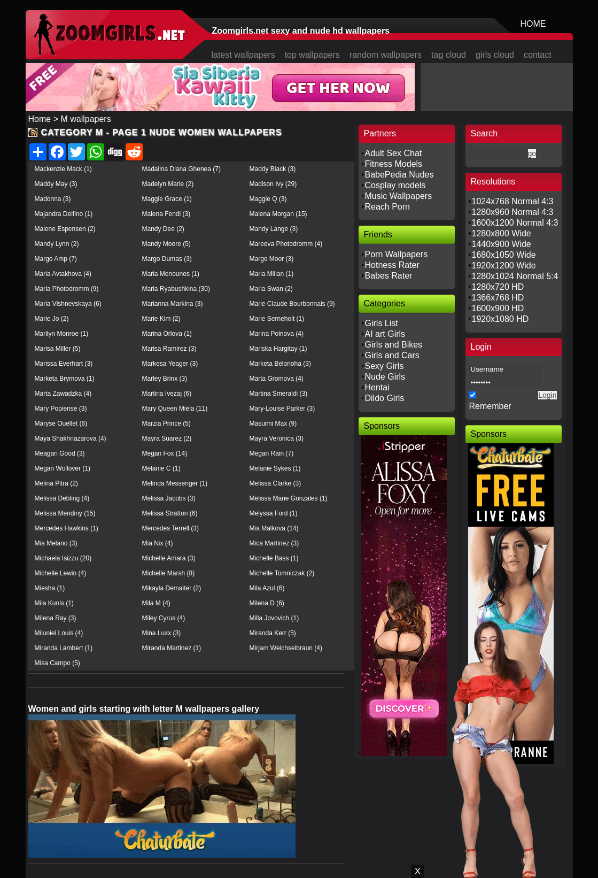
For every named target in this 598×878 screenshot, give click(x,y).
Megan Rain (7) (272, 453)
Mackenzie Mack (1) (63, 169)
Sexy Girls (384, 366)
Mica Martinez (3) (274, 543)
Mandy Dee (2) (163, 229)
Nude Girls (385, 376)
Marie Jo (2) (52, 318)
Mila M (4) (156, 603)
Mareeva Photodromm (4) (286, 244)
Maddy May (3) (56, 184)
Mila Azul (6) (267, 588)
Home (39, 119)
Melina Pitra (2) (56, 483)
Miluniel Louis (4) (59, 633)
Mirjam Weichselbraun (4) (286, 648)
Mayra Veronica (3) (277, 438)
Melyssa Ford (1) (274, 513)
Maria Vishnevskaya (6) (68, 303)
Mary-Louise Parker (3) (282, 408)
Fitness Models (394, 163)
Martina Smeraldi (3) (279, 393)
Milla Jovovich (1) (274, 618)
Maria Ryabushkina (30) (176, 288)
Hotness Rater (392, 264)
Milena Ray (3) (55, 618)
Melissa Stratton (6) (170, 513)
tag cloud (448, 54)
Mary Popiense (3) (61, 408)
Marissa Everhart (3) (64, 363)
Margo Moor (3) (272, 259)
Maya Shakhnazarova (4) (70, 438)
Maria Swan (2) (271, 288)
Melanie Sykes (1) (275, 468)
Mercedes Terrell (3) (170, 528)
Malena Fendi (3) (166, 214)
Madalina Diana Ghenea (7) (181, 169)
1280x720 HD (498, 286)
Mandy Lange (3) (274, 229)
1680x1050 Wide (504, 254)
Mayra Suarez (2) (167, 438)
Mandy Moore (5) (166, 244)
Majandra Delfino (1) (64, 214)
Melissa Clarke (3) (275, 483)
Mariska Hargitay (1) (278, 348)
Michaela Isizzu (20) (63, 558)
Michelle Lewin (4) (61, 573)
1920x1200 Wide (504, 265)
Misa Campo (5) (57, 663)
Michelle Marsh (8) (168, 573)
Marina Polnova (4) (277, 333)
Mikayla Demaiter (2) (171, 588)
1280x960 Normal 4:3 (513, 212)
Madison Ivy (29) (273, 184)
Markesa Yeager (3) (170, 363)
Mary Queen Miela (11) (175, 408)
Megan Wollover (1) (62, 468)
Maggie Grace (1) (167, 199)
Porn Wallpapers (396, 254)
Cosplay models (395, 185)
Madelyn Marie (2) (168, 184)
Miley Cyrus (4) (163, 618)
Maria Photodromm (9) (67, 288)
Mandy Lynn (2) (57, 244)
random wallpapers (386, 54)
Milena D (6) (267, 603)
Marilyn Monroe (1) (62, 333)
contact (538, 54)
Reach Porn (387, 206)
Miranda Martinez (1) (171, 648)
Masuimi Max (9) (273, 423)
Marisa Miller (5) (58, 348)
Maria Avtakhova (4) (63, 274)
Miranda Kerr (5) (273, 633)
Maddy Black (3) (273, 169)
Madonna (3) (53, 199)
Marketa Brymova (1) (65, 378)
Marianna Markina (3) (172, 303)
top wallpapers (312, 54)
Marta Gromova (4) (277, 378)
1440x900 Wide (501, 244)
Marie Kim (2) (161, 318)
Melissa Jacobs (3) (169, 498)
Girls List (381, 323)
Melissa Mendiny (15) (65, 513)
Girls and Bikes (394, 344)
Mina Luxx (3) (161, 633)
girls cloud (495, 54)
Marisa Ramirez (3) (169, 348)
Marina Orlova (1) (167, 333)
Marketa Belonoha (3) (280, 363)
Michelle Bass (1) (274, 558)
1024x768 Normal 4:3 (513, 201)
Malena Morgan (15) (278, 214)
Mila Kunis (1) (54, 603)
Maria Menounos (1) (170, 274)
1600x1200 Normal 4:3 (515, 222)
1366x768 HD (498, 297)
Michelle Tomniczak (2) (282, 573)
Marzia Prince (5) (166, 423)
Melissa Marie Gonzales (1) (289, 498)
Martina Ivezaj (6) (167, 393)
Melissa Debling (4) (62, 498)
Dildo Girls (385, 398)
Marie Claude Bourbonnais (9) (292, 303)
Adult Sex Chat (393, 153)
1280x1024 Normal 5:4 (515, 276)
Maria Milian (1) (272, 274)
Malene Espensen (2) (65, 229)
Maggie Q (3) (268, 199)
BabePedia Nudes (399, 174)
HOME (533, 23)
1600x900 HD (498, 308)
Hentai (377, 387)
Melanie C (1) (161, 468)
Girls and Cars (392, 355)
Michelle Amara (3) (169, 558)
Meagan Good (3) (60, 453)
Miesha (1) (50, 588)
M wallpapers (85, 119)
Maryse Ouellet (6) (61, 423)
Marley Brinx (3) (165, 378)
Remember (490, 406)
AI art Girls (385, 333)
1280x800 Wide (501, 233)
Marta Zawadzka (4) (63, 393)
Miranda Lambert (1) (64, 648)
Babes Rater (389, 275)
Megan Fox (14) (165, 453)
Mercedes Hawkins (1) (66, 528)
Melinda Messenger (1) (175, 483)
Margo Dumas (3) (167, 259)
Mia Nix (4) (157, 543)
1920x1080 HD (500, 319)
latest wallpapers (243, 54)
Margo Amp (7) (56, 259)
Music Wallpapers (398, 196)
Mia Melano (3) (56, 543)
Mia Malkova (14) (274, 528)
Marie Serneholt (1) (277, 318)
